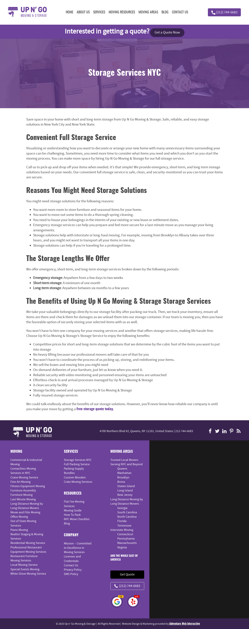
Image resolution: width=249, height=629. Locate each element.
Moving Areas (148, 12)
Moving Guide (73, 510)
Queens (122, 469)
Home (69, 12)
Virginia (122, 547)
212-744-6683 (184, 431)
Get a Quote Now (167, 32)
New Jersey (124, 495)
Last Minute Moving (23, 499)
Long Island (125, 490)
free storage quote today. (95, 409)
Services (99, 12)
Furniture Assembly (23, 490)
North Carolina (127, 517)
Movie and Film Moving (25, 512)
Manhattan (124, 473)
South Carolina (127, 512)
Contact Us (180, 12)
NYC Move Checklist (77, 519)
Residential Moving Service (27, 543)
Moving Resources (122, 12)
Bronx (121, 482)
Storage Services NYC (78, 460)
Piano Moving (19, 530)
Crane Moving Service (24, 477)
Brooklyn (123, 477)
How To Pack (72, 515)
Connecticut (125, 534)
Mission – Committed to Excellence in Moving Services (77, 547)
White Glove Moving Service (28, 574)
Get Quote (127, 574)
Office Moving (19, 517)
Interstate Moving (121, 530)
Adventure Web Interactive (184, 623)
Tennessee (124, 525)
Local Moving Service (24, 565)
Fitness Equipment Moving (27, 486)
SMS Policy (71, 574)
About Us (83, 12)
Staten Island (126, 486)
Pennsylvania (126, 539)
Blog (165, 12)
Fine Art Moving (20, 482)
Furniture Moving (21, 495)
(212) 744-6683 (224, 12)
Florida (121, 521)
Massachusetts (127, 543)
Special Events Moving (24, 569)
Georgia (122, 508)
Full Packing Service (77, 464)
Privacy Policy (73, 570)
